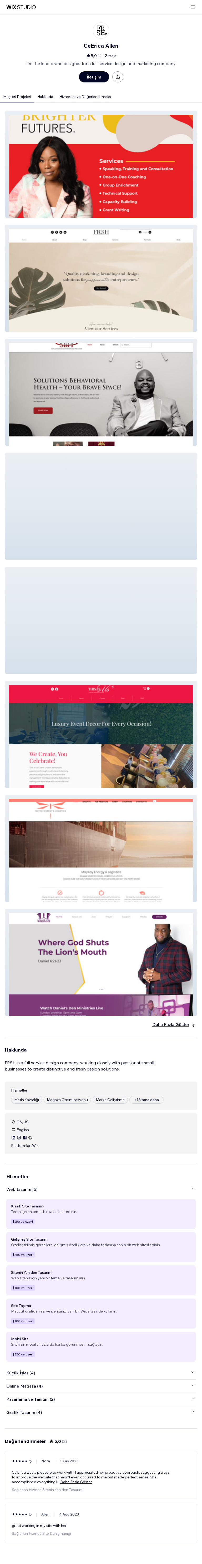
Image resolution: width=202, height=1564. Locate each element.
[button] (101, 164)
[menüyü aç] (193, 7)
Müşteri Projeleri (17, 96)
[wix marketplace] (21, 7)
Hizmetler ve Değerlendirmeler (85, 96)
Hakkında (45, 96)
